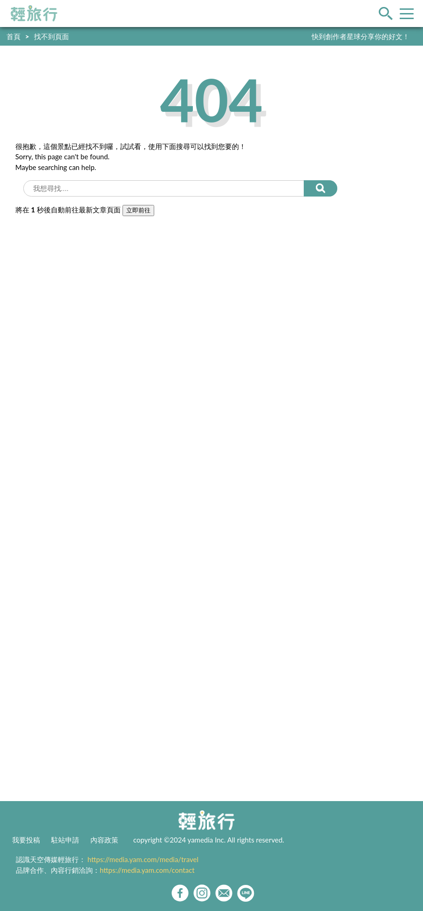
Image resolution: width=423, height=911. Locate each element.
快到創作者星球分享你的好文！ (360, 36)
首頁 (13, 36)
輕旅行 (34, 13)
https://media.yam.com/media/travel (143, 859)
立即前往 (138, 210)
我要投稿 (26, 840)
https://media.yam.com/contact (147, 870)
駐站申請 (65, 840)
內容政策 (104, 840)
